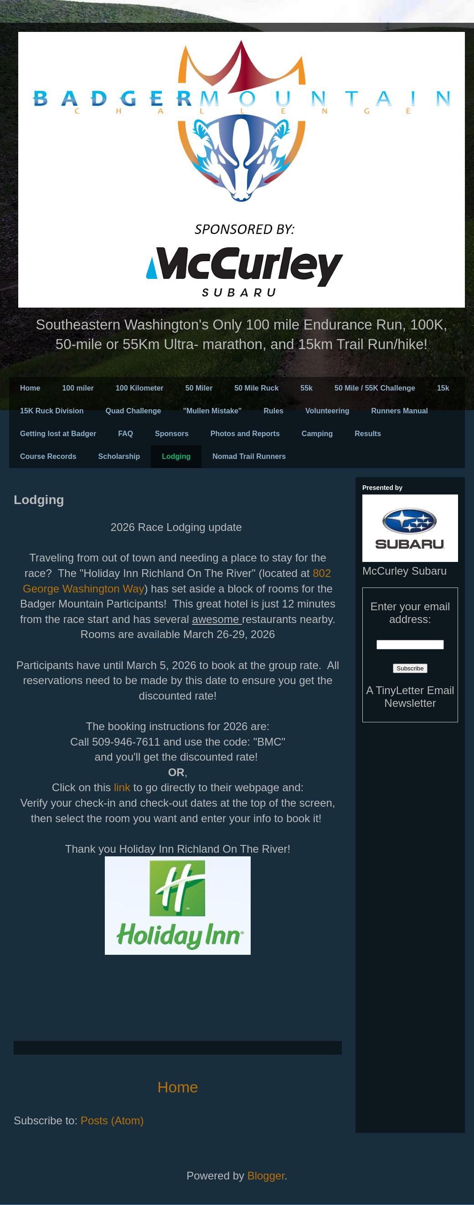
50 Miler (199, 388)
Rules (273, 411)
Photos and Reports (245, 434)
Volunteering (327, 411)
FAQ (125, 434)
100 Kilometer (140, 388)
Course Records (48, 456)
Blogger (265, 1175)
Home (30, 388)
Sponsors (172, 434)
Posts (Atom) (112, 1120)
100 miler (77, 388)
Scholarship (119, 456)
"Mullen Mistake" (212, 411)
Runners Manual (399, 411)
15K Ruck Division (52, 411)
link (124, 787)
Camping (317, 434)
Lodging (176, 456)
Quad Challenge (133, 411)
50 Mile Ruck (256, 388)
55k (306, 388)
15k (443, 388)
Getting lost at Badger (58, 434)
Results (368, 434)
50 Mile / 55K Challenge (375, 388)
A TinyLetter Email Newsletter (410, 696)
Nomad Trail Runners (249, 456)
